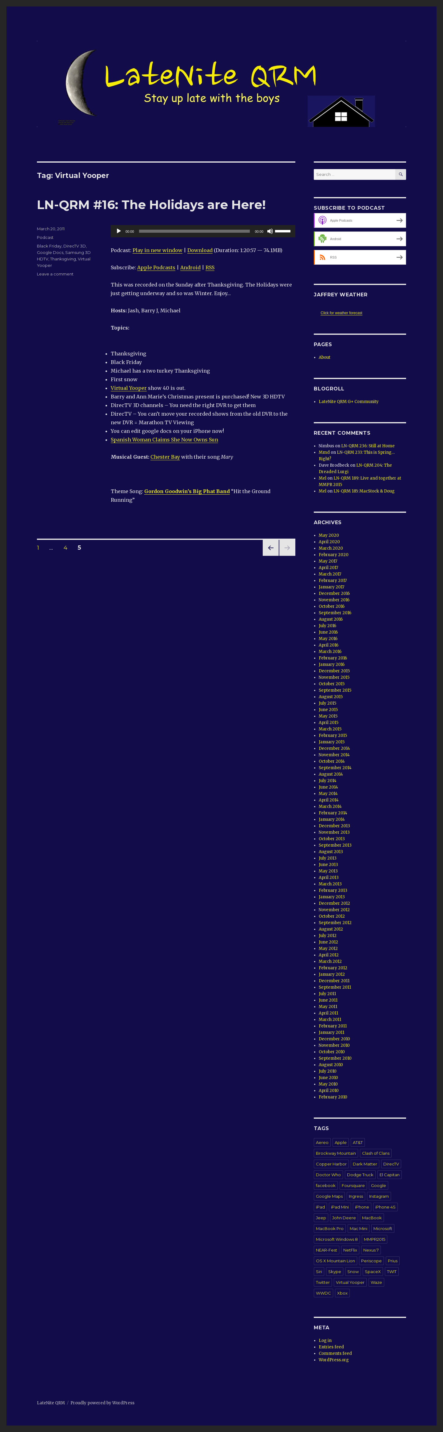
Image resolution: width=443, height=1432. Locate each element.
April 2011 (328, 1013)
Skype (334, 1271)
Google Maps (329, 1196)
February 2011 (333, 1026)
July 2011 (327, 993)
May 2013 (328, 871)
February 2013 (333, 890)
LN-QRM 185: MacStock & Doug (364, 491)
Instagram (379, 1196)
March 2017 (330, 574)
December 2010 (334, 1039)
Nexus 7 (371, 1250)
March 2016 (330, 651)
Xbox (342, 1293)
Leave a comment (55, 273)
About (324, 357)
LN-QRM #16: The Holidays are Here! (151, 204)
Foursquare (353, 1185)
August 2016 (331, 619)
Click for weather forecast (341, 313)
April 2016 (328, 645)
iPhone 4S (385, 1207)
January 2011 (331, 1032)
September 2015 (335, 690)
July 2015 (327, 703)
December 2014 (334, 748)
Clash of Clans (375, 1153)
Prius (392, 1260)
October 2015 (332, 683)
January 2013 (332, 897)
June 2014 (328, 787)
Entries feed (331, 1347)
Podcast (45, 237)
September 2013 (335, 845)
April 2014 (329, 800)
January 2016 (332, 664)
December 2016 (334, 593)
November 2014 (334, 755)
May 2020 (329, 535)
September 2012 (335, 922)
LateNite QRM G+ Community (349, 401)
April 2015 (328, 722)
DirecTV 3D (74, 245)
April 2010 (329, 1090)
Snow (353, 1271)
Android (190, 267)
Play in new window (157, 250)
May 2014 (328, 793)
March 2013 (330, 884)
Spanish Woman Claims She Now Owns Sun (164, 440)
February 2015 (333, 735)
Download (200, 250)
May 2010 (328, 1084)
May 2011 (328, 1006)
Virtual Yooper (129, 388)
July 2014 (328, 780)
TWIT (392, 1271)
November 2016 (334, 600)
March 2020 (331, 548)
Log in (325, 1340)
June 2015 (328, 709)
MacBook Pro (330, 1228)
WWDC (323, 1293)
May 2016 (328, 638)
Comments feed (335, 1353)
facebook (326, 1185)
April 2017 (328, 567)
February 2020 (334, 554)
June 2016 (328, 632)
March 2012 (330, 961)
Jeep (321, 1217)
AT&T (358, 1142)
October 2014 (332, 761)
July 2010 (328, 1071)
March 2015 (330, 729)
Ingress (356, 1196)
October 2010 (332, 1051)
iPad (320, 1207)
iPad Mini (340, 1207)
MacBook (372, 1217)
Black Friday (49, 245)
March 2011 (330, 1019)
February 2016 (333, 658)
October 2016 (332, 606)
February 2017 (333, 580)
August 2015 (331, 696)
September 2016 (335, 612)
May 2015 (328, 716)
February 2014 (333, 813)
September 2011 (335, 987)
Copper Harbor (331, 1163)
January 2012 (332, 974)
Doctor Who (328, 1174)
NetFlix (350, 1250)
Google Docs (50, 252)
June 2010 (328, 1077)
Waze (376, 1282)
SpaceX (373, 1271)
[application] (203, 231)
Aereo (322, 1142)
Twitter (323, 1282)
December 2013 (334, 826)
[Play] (119, 231)
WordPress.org (334, 1360)
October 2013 (332, 838)
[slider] (194, 231)
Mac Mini (358, 1228)
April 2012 (329, 955)
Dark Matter (365, 1163)
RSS (210, 267)
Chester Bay (165, 457)
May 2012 (328, 948)
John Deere (344, 1217)
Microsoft (382, 1228)
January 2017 (331, 587)
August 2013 (331, 851)
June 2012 (328, 942)
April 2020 (329, 541)
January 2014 (332, 819)
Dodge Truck (360, 1174)
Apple (341, 1142)
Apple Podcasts (156, 267)
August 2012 (331, 929)
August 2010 (331, 1064)
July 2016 (327, 625)
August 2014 (331, 774)
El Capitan (390, 1174)
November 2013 (334, 832)
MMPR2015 (374, 1239)
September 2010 (335, 1058)
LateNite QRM (51, 1403)
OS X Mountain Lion (335, 1260)
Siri (319, 1271)
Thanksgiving (63, 258)
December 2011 (334, 980)
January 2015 (332, 742)
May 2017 (328, 561)
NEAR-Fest (326, 1250)
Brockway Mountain (336, 1153)
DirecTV (391, 1163)
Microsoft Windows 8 (337, 1239)
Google (378, 1185)
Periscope (371, 1260)
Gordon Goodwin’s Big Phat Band (187, 491)
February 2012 (333, 968)
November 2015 (334, 677)
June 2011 (328, 1000)
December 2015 (334, 671)
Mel (322, 478)
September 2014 (335, 767)
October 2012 (332, 916)
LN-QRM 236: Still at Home (368, 446)
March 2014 (330, 806)
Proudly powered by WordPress (102, 1403)
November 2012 (334, 909)
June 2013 (328, 864)
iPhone (362, 1207)
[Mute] (270, 231)
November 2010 (334, 1045)
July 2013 (328, 858)
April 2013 (329, 877)
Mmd (324, 452)
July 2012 (328, 935)
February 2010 (333, 1097)
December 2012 (334, 903)
